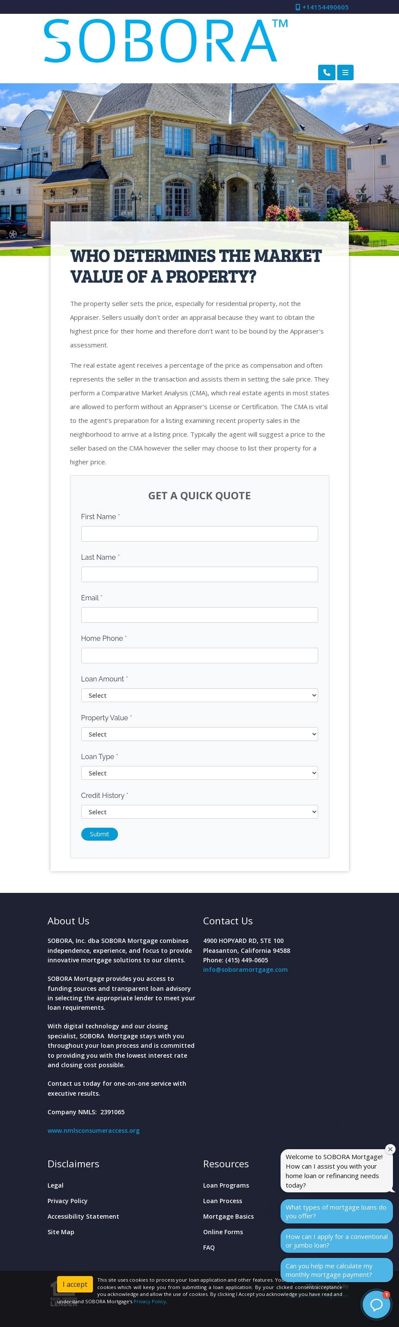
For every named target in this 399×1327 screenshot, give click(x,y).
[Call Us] (326, 72)
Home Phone (104, 638)
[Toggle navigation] (345, 72)
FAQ (209, 1247)
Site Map (61, 1232)
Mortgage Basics (228, 1216)
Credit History (104, 795)
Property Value (106, 718)
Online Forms (223, 1232)
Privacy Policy (68, 1201)
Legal (56, 1185)
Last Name (100, 557)
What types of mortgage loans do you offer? (336, 1211)
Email (92, 598)
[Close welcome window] (390, 1149)
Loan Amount (104, 679)
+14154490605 (322, 7)
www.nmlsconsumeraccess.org (94, 1130)
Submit (99, 834)
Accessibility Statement (83, 1216)
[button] (376, 1304)
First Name (100, 517)
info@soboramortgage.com (245, 969)
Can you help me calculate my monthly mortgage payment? (329, 1270)
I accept (75, 1284)
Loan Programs (226, 1185)
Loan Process (222, 1201)
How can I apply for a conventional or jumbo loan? (337, 1240)
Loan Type (99, 757)
